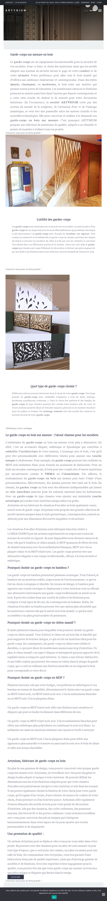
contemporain (85, 93)
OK (54, 897)
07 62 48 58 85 (21, 2)
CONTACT (9, 2)
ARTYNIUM (16, 10)
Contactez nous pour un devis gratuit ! (23, 132)
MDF (9, 464)
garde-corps (58, 237)
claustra (71, 237)
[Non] (103, 894)
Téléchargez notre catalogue (19, 428)
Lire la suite (15, 877)
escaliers (69, 226)
